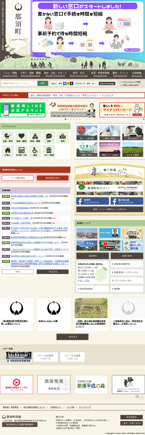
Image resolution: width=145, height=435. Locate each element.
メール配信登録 (18, 178)
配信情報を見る (53, 178)
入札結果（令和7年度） (21, 223)
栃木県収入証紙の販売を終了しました (28, 256)
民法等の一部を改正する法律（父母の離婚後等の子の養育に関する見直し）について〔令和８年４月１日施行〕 (39, 229)
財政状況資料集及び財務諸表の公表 (27, 237)
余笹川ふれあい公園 (48, 321)
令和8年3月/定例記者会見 (22, 213)
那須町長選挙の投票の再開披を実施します (30, 196)
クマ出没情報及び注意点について (26, 203)
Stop (141, 66)
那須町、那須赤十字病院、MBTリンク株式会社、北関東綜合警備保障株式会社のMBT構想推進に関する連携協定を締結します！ (40, 262)
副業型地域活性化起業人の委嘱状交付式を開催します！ (35, 242)
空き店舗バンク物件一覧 (22, 218)
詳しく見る (85, 280)
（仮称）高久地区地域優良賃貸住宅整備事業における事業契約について (90, 324)
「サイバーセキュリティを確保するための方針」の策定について (39, 249)
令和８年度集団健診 (20, 208)
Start (137, 66)
